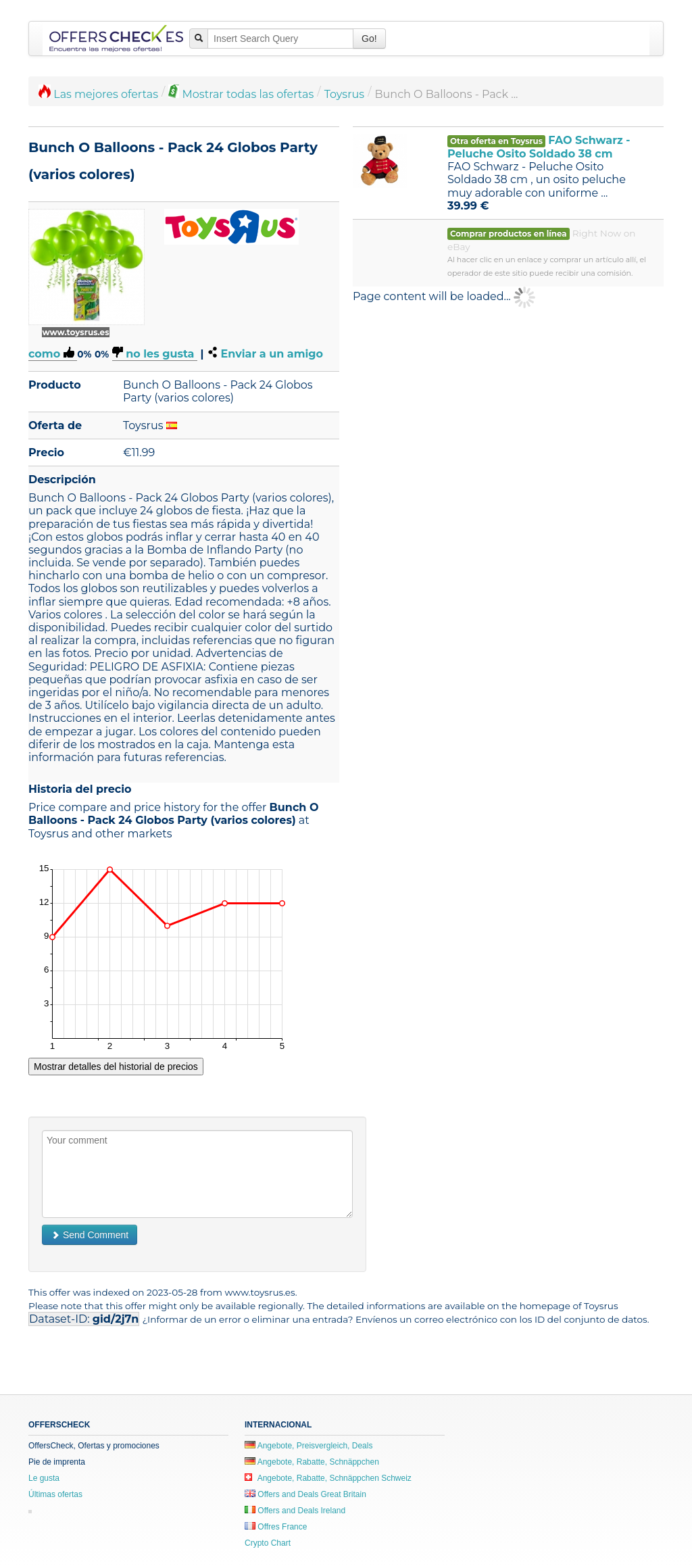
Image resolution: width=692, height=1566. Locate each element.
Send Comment (89, 1234)
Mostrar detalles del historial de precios (116, 1066)
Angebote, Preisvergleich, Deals (308, 1445)
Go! (369, 38)
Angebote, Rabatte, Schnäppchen (312, 1462)
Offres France (276, 1527)
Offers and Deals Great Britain (305, 1494)
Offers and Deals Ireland (295, 1510)
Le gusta (43, 1478)
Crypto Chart (268, 1543)
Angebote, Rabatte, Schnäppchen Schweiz (328, 1478)
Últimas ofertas (55, 1494)
